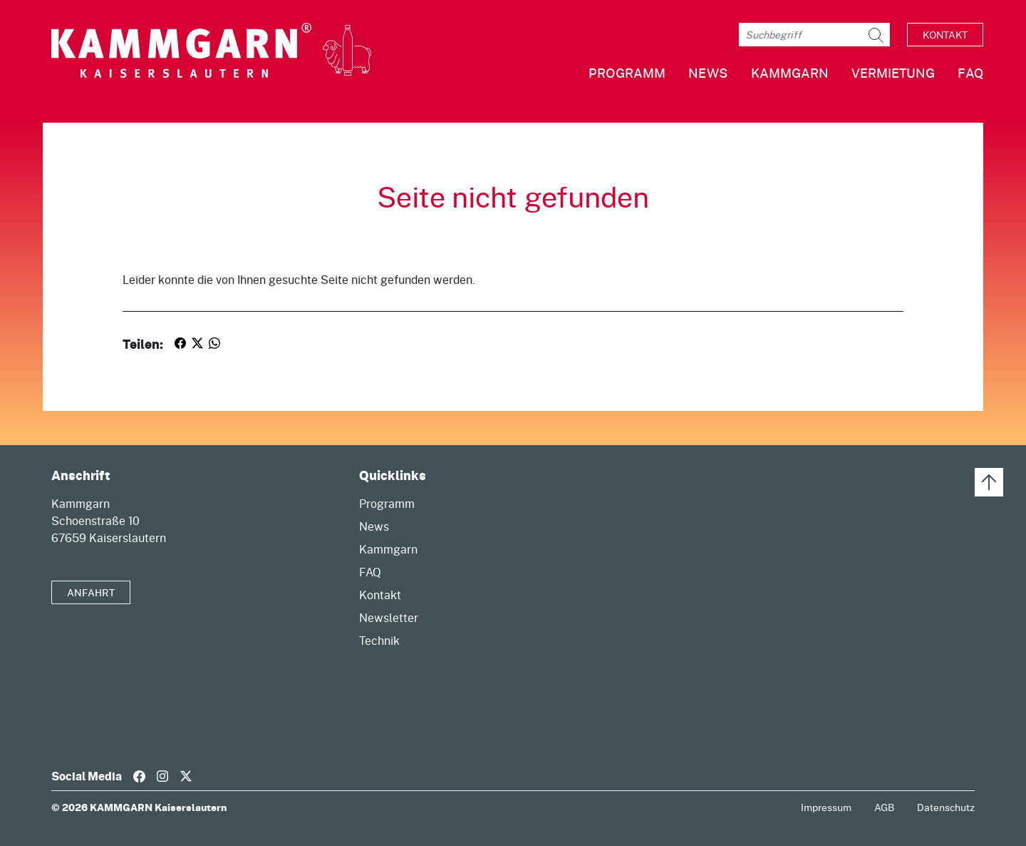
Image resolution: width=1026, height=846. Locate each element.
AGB (884, 807)
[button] (778, 78)
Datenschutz (946, 807)
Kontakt (945, 34)
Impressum (826, 807)
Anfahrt (91, 592)
